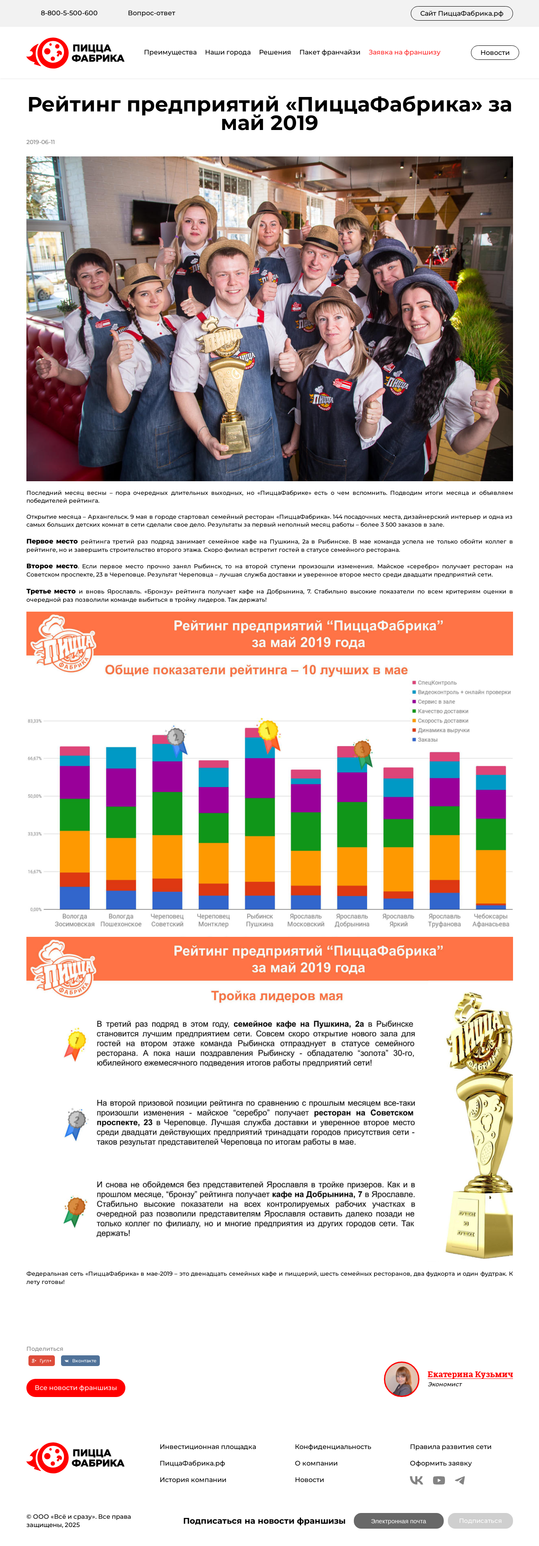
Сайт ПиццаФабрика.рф (462, 13)
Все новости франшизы (76, 1388)
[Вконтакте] (80, 1360)
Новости (495, 53)
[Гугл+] (41, 1360)
